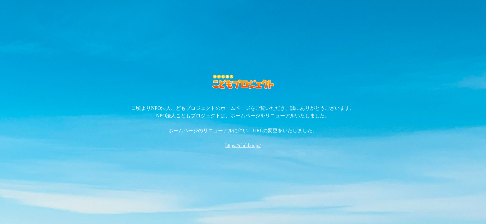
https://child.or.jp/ (243, 145)
